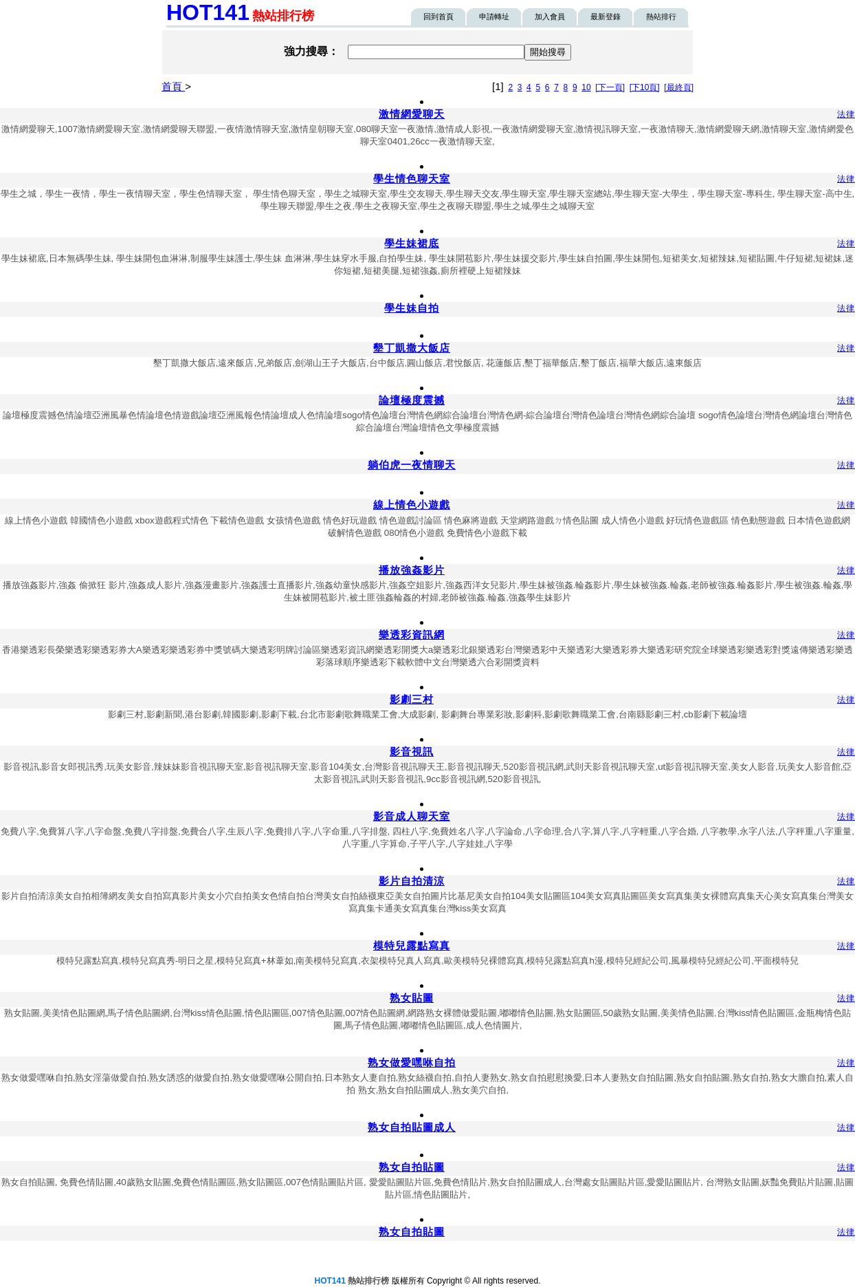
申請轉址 (494, 16)
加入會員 (550, 16)
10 (585, 87)
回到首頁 (438, 16)
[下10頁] (645, 87)
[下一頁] (610, 87)
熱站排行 (661, 16)
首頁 (173, 86)
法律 (846, 114)
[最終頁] (678, 87)
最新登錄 (605, 16)
